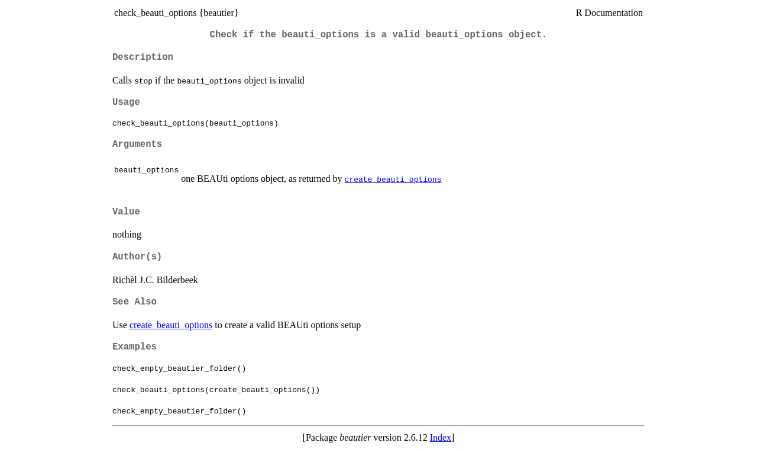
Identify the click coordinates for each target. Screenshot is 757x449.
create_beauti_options (393, 179)
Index (440, 437)
